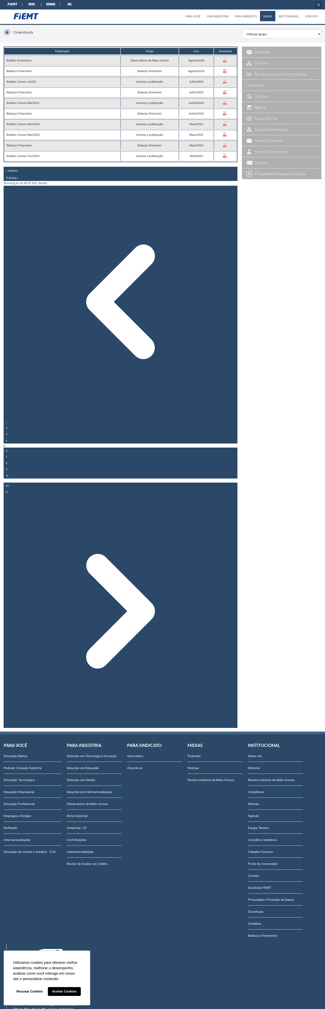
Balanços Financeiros (262, 935)
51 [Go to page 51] (7, 491)
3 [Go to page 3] (6, 434)
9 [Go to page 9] (6, 469)
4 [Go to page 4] (6, 440)
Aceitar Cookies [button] (64, 991)
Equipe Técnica (258, 827)
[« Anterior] (120, 302)
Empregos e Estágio (17, 815)
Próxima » (12, 178)
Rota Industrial (77, 815)
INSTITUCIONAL (289, 16)
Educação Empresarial (19, 791)
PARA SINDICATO (246, 16)
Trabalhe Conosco (260, 851)
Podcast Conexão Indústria (23, 767)
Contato (253, 875)
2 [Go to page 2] (6, 428)
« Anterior (12, 170)
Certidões (254, 923)
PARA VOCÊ (193, 16)
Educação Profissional (19, 803)
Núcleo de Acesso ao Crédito (87, 863)
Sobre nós (255, 755)
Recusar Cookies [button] (29, 991)
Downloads (23, 32)
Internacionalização (17, 839)
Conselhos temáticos (262, 839)
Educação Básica (15, 755)
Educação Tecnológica (19, 779)
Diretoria (254, 767)
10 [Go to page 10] (7, 475)
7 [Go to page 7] (6, 457)
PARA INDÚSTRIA (217, 16)
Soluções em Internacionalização (89, 791)
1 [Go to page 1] (6, 422)
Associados (135, 755)
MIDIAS (267, 16)
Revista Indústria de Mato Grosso (211, 779)
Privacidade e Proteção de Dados (271, 899)
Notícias (193, 767)
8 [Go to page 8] (6, 463)
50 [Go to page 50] (7, 485)
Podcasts (194, 755)
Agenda (253, 815)
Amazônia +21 (76, 827)
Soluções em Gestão (81, 779)
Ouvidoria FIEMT (259, 887)
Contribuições (76, 839)
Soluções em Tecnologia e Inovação (91, 755)
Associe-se (134, 767)
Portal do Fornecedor (263, 863)
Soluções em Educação (83, 767)
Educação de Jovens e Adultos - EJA (30, 851)
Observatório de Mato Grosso (87, 803)
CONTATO (311, 16)
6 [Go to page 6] (6, 450)
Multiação (10, 827)
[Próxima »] (120, 611)
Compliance (256, 791)
